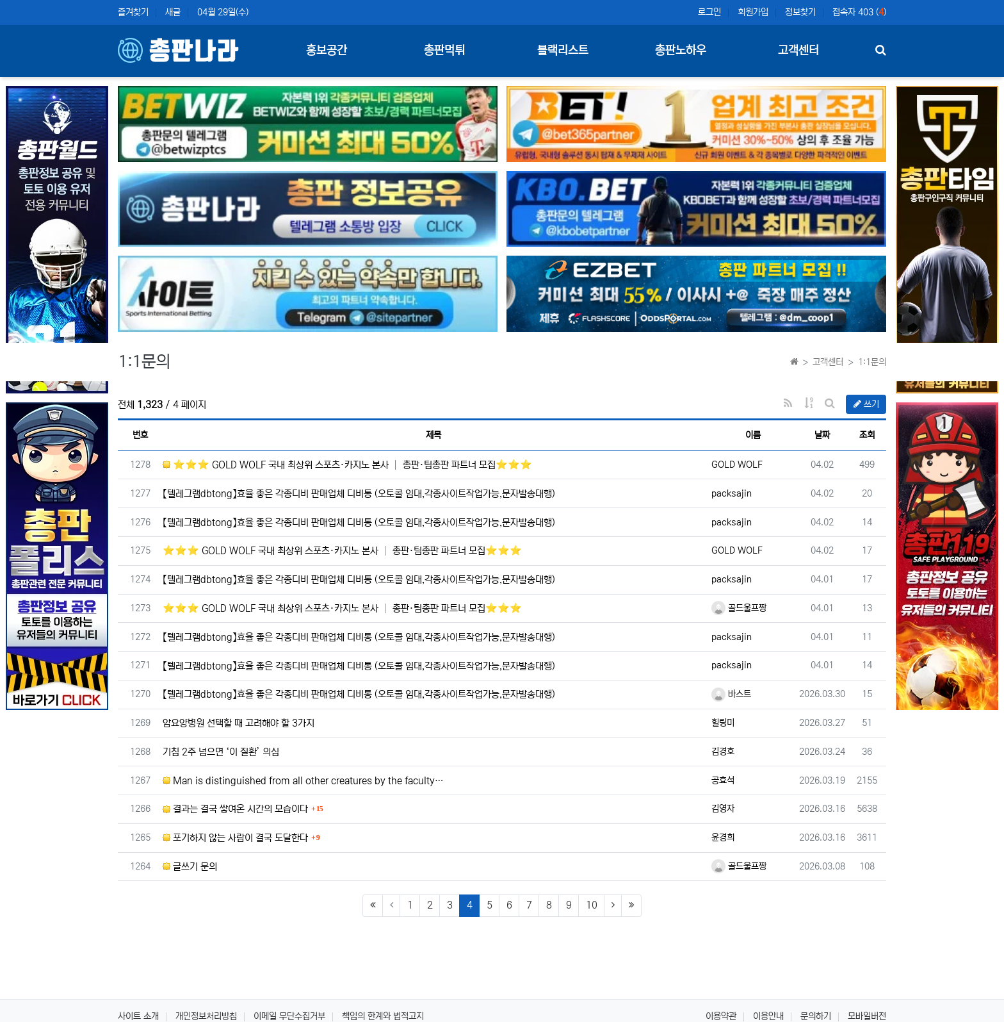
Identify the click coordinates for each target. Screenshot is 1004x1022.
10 (591, 905)
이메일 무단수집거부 (289, 1016)
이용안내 (768, 1016)
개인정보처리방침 (206, 1016)
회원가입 (753, 12)
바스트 (731, 694)
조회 (867, 435)
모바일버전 (867, 1016)
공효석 (722, 780)
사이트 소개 (138, 1016)
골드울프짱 (738, 608)
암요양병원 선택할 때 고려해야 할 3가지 (238, 723)
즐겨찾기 (133, 12)
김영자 (722, 809)
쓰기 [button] (866, 404)
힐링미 (722, 723)
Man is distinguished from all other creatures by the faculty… (303, 780)
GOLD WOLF (737, 464)
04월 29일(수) (222, 12)
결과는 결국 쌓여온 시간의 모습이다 (235, 809)
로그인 (709, 12)
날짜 (822, 435)
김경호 (722, 751)
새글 (173, 12)
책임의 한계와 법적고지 (383, 1016)
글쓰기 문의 (190, 866)
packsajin (731, 493)
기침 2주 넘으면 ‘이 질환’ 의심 (221, 751)
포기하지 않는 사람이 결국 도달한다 (235, 837)
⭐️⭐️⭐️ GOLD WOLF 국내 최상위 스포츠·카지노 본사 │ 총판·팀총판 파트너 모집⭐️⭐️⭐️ (347, 464)
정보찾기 (800, 12)
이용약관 (721, 1016)
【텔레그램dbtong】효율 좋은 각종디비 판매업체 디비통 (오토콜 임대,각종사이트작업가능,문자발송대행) (359, 493)
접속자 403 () (859, 12)
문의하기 (815, 1016)
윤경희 (722, 837)
